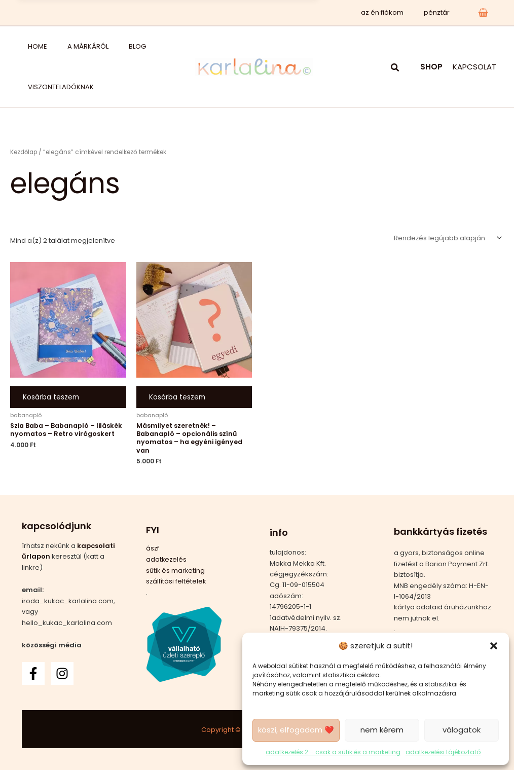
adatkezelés (167, 559)
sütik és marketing (176, 570)
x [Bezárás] (302, 12)
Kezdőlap (24, 152)
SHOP (431, 66)
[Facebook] (33, 673)
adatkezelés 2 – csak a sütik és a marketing (333, 752)
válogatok (462, 729)
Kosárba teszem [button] (51, 399)
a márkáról (65, 46)
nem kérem (381, 729)
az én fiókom (393, 12)
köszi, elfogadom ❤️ (296, 729)
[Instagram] (62, 673)
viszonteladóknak (51, 87)
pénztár (440, 12)
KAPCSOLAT (474, 66)
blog (102, 46)
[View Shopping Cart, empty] (483, 12)
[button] (494, 646)
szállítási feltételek (176, 581)
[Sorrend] (446, 238)
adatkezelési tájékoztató (443, 752)
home (27, 46)
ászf (153, 549)
